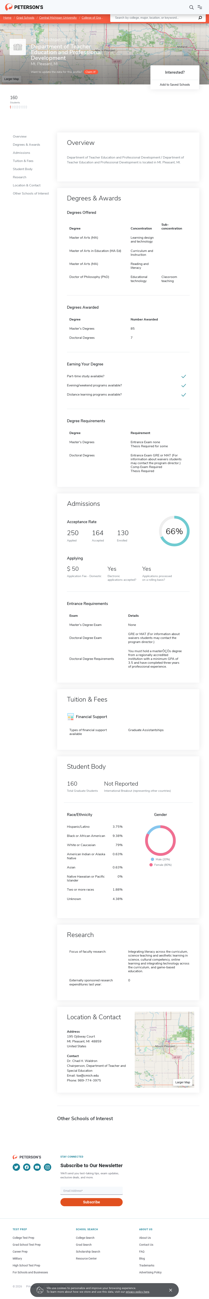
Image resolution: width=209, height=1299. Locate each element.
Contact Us (146, 1244)
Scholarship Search (88, 1251)
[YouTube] (37, 1167)
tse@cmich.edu (88, 1075)
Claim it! (91, 72)
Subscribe (91, 1202)
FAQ (142, 1251)
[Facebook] (26, 1167)
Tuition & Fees (23, 161)
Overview (20, 136)
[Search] (192, 7)
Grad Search (84, 1244)
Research (19, 177)
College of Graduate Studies (101, 18)
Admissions (21, 153)
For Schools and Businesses (30, 1272)
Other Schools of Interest (31, 193)
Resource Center (86, 1258)
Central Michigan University (58, 18)
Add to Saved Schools (175, 85)
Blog (142, 1258)
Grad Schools (25, 18)
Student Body (22, 169)
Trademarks (146, 1265)
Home (7, 18)
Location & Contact (26, 185)
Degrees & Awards (26, 144)
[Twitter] (16, 1167)
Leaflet (159, 25)
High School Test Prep (26, 1265)
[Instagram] (47, 1167)
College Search (85, 1237)
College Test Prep (23, 1237)
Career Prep (20, 1251)
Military (17, 1258)
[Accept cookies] (167, 1290)
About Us (145, 1237)
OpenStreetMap (181, 25)
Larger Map (11, 79)
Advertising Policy (150, 1272)
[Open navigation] (200, 7)
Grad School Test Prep (27, 1244)
